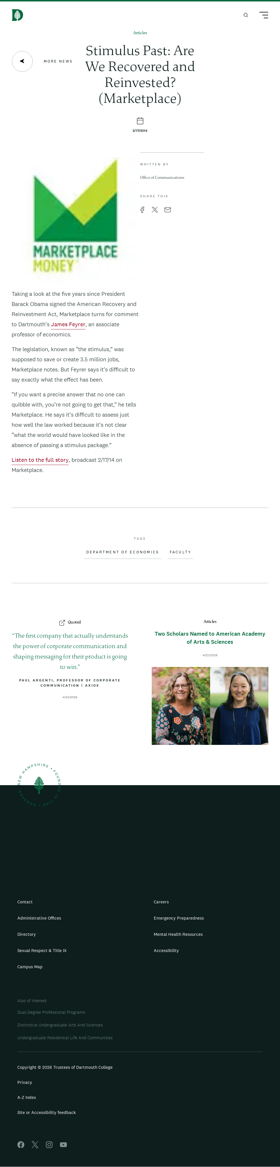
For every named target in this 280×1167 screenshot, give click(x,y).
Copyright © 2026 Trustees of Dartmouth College (65, 1067)
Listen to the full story (40, 460)
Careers (161, 902)
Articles (140, 33)
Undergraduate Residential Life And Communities (65, 1037)
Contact (25, 902)
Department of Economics (122, 552)
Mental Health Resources (178, 934)
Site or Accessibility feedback (46, 1112)
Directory (26, 934)
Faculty (181, 552)
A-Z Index (26, 1097)
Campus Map (30, 966)
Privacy (24, 1082)
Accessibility (166, 950)
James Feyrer (68, 324)
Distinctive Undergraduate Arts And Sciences (60, 1025)
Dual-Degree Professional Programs (51, 1012)
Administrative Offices (39, 918)
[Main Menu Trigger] (261, 16)
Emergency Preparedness (179, 918)
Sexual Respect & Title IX (42, 950)
